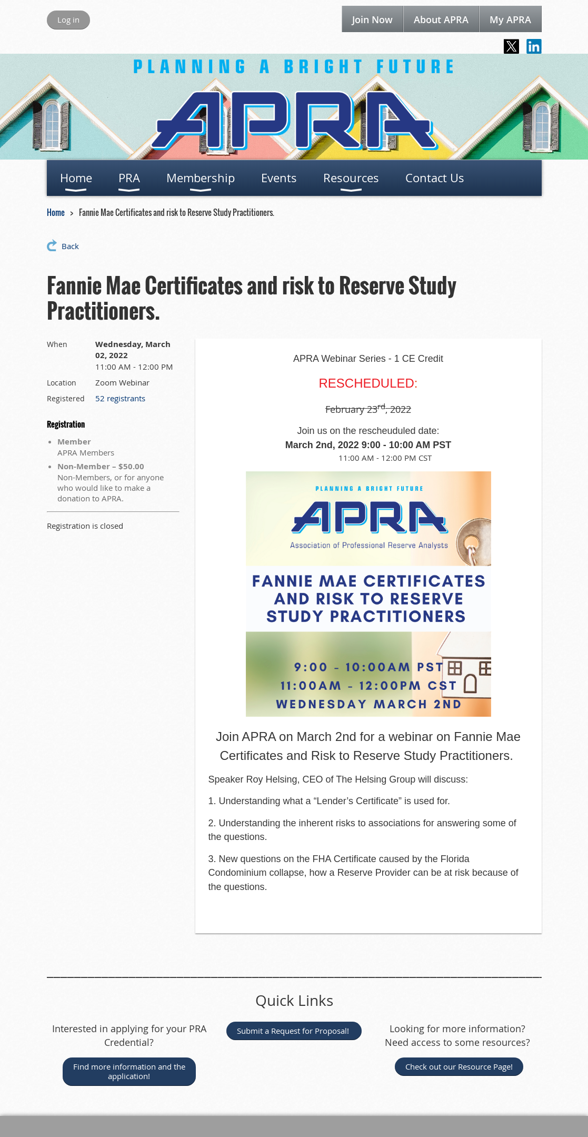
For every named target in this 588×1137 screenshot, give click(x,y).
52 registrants (120, 398)
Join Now (372, 19)
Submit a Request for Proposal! (294, 1030)
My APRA (510, 19)
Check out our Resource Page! (459, 1066)
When (57, 344)
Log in (68, 19)
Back (70, 246)
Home (56, 212)
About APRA (441, 19)
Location (61, 383)
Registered (66, 398)
